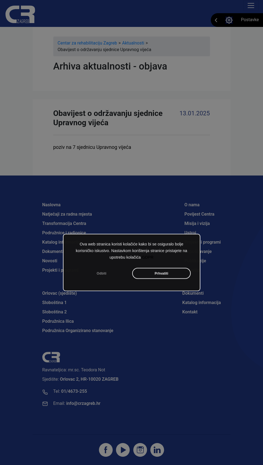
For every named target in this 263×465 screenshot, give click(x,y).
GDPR (148, 271)
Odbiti (102, 287)
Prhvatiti (161, 287)
